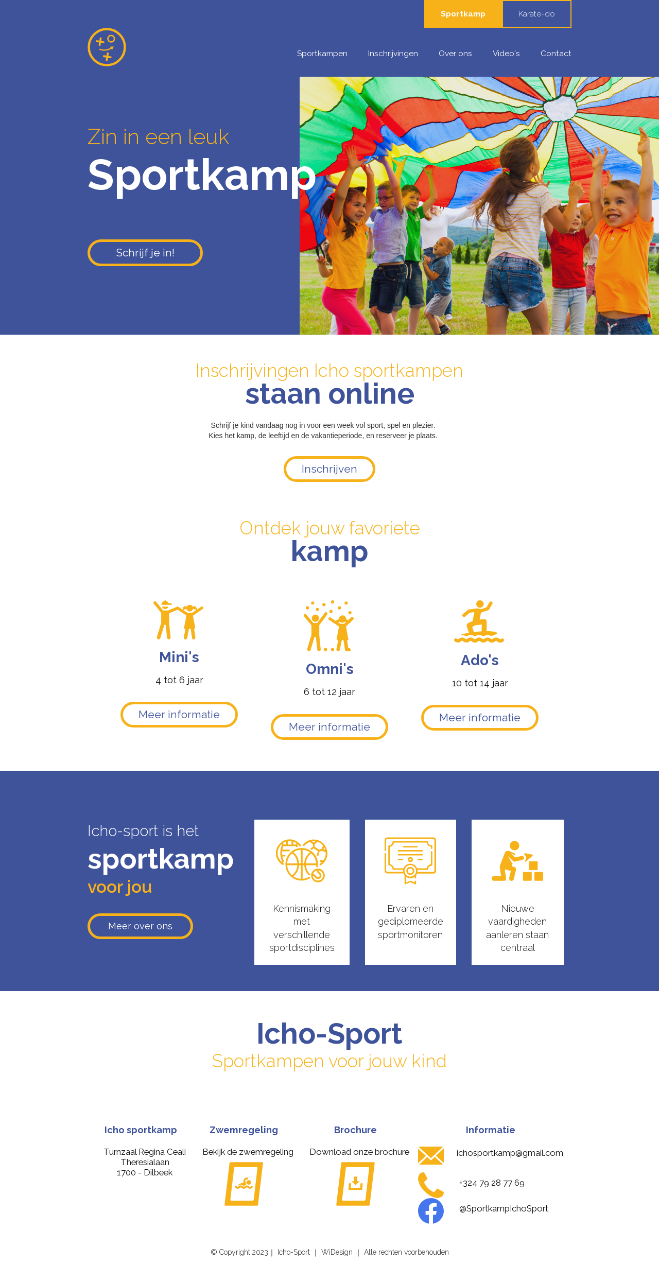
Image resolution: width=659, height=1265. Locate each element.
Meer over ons (140, 926)
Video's (506, 53)
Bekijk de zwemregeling (247, 1152)
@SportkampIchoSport (503, 1208)
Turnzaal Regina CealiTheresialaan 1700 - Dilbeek (144, 1162)
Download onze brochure (359, 1152)
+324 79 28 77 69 (492, 1182)
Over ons (455, 53)
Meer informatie (179, 714)
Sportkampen (322, 53)
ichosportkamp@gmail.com (510, 1153)
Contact (556, 53)
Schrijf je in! (145, 252)
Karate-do (536, 14)
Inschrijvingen (393, 53)
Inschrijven (329, 468)
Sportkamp (463, 14)
